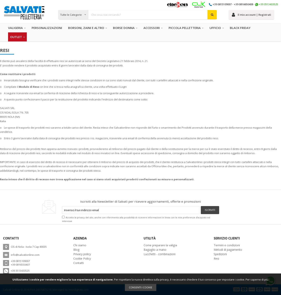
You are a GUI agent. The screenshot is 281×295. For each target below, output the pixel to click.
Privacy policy (82, 254)
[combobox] (137, 14)
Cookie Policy (82, 258)
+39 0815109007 (222, 4)
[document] (140, 284)
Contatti (78, 263)
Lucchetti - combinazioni (159, 254)
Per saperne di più (257, 279)
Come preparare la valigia (160, 245)
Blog (76, 250)
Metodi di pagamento (228, 250)
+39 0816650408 (243, 4)
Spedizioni (220, 254)
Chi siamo (79, 245)
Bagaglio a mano (155, 250)
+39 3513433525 (268, 4)
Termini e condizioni (227, 245)
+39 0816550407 (20, 264)
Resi (216, 258)
